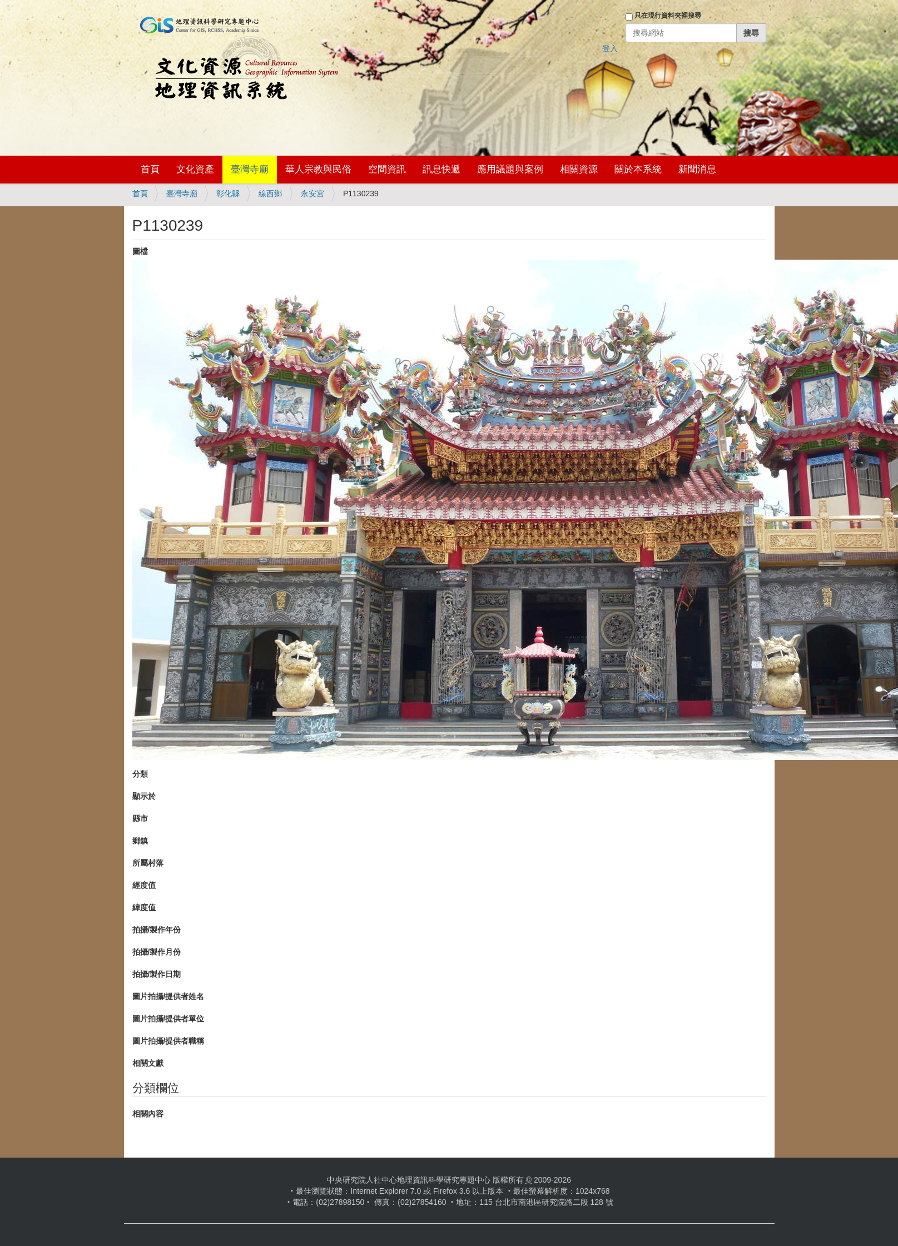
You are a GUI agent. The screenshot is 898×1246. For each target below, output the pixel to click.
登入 (610, 48)
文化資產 (195, 169)
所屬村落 (147, 862)
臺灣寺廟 (250, 169)
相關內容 (147, 1113)
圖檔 (140, 251)
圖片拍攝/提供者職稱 (168, 1040)
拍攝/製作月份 (156, 951)
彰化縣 (228, 193)
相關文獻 (147, 1063)
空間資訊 (387, 169)
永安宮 (312, 193)
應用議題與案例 (510, 169)
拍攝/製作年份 (156, 929)
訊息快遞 (441, 169)
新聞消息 (697, 169)
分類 (140, 774)
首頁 (150, 169)
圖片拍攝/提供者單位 (168, 1018)
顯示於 (144, 796)
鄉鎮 (140, 840)
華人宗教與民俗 (318, 169)
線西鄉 (270, 193)
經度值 (144, 885)
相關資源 (579, 169)
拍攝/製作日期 (156, 974)
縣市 (140, 818)
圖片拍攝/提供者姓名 (168, 996)
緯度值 (144, 907)
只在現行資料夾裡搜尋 (667, 15)
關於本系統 (638, 169)
